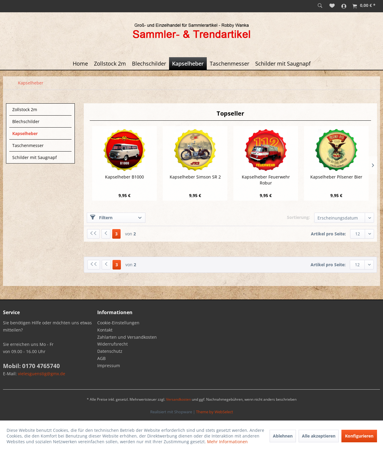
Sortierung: (298, 217)
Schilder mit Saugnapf (34, 157)
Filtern (101, 217)
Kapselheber (25, 133)
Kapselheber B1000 (124, 177)
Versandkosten (178, 399)
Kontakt (105, 330)
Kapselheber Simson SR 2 (195, 177)
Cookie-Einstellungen (118, 323)
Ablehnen (283, 436)
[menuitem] (320, 6)
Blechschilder (25, 121)
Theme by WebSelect (214, 411)
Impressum (108, 365)
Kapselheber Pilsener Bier (336, 177)
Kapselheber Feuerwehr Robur (266, 180)
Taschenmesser (28, 145)
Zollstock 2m (24, 109)
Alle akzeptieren (318, 436)
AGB (101, 358)
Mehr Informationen (227, 441)
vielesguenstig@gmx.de (41, 373)
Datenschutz (109, 351)
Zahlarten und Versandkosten (127, 337)
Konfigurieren (359, 436)
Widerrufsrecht (112, 344)
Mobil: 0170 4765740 (31, 366)
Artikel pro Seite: (328, 234)
